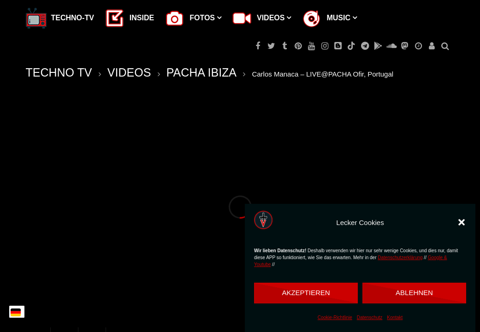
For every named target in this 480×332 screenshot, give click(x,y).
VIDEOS (129, 72)
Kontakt (395, 317)
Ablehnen (414, 292)
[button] (461, 222)
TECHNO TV (59, 72)
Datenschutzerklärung (400, 257)
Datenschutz (370, 317)
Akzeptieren (306, 292)
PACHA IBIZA (201, 72)
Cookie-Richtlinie (335, 317)
